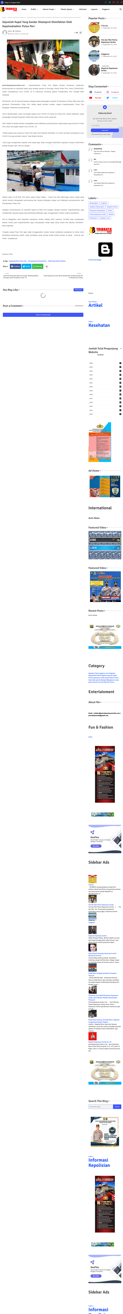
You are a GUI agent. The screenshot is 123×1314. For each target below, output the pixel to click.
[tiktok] (121, 2)
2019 (105, 391)
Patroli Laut (97, 682)
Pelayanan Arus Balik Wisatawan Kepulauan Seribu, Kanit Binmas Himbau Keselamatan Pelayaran (103, 997)
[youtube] (113, 2)
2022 (105, 379)
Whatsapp (39, 266)
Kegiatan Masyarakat (97, 207)
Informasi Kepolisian (99, 1162)
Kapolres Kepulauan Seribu (109, 69)
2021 (105, 383)
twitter (115, 98)
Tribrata (91, 885)
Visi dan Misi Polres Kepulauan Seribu (109, 41)
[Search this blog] (100, 1106)
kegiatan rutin (105, 218)
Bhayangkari (94, 203)
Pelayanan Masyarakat (97, 211)
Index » (90, 321)
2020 (105, 387)
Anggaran (106, 9)
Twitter (27, 266)
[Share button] (46, 266)
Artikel (95, 305)
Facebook (17, 266)
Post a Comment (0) (43, 315)
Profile (33, 9)
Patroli (99, 675)
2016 (105, 402)
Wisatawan (93, 218)
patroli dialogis (101, 680)
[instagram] (117, 2)
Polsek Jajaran (66, 9)
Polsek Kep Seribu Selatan (16, 17)
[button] (120, 9)
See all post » (92, 302)
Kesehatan (99, 325)
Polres (110, 211)
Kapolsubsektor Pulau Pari (18, 261)
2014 (105, 410)
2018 (105, 395)
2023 (105, 375)
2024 (105, 371)
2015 (105, 406)
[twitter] (109, 2)
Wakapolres (110, 680)
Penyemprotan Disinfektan (37, 261)
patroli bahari (109, 678)
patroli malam (112, 675)
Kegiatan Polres (112, 207)
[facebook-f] (105, 2)
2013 (105, 414)
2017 (105, 398)
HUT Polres (110, 682)
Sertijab (104, 682)
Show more (78, 290)
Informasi (82, 9)
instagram (115, 92)
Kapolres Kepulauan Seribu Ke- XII (99, 1042)
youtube (98, 98)
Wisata (111, 214)
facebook (98, 92)
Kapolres (104, 203)
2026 (105, 363)
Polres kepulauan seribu (98, 214)
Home (24, 9)
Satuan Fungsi (48, 9)
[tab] (24, 9)
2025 (105, 367)
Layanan (94, 9)
